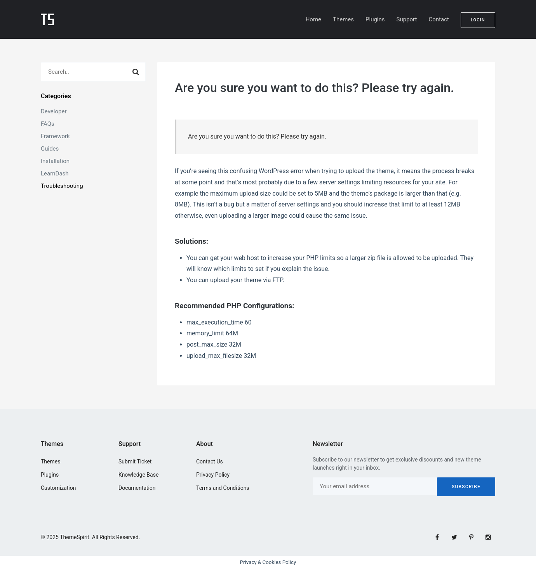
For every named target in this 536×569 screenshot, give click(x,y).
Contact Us (209, 461)
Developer (54, 111)
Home (313, 19)
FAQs (47, 123)
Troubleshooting (62, 185)
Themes (343, 19)
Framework (55, 136)
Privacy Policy (213, 475)
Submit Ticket (134, 461)
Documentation (137, 488)
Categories (56, 96)
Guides (50, 148)
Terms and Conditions (222, 488)
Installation (55, 161)
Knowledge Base (138, 475)
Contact (438, 19)
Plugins (375, 19)
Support (407, 19)
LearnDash (55, 173)
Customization (58, 488)
